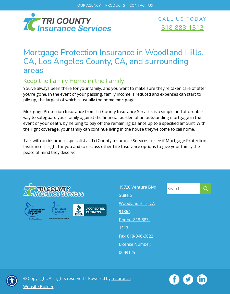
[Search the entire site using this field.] (183, 186)
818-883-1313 (182, 27)
